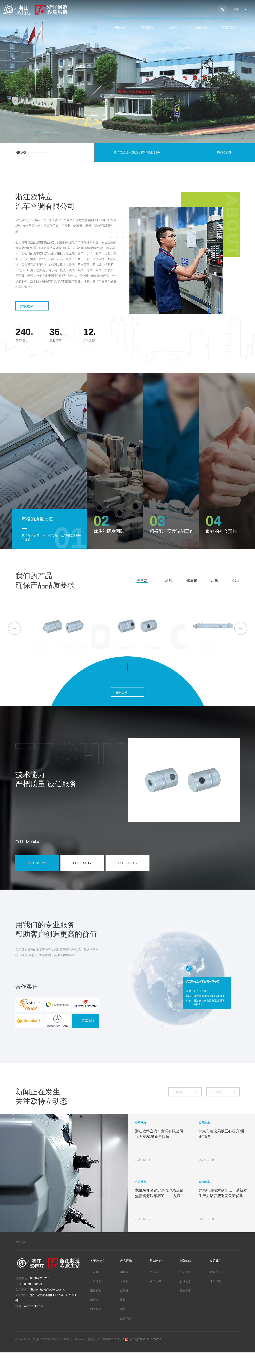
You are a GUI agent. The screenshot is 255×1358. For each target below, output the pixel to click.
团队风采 (95, 1309)
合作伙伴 (155, 1281)
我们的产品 (33, 576)
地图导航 (215, 1281)
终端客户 (174, 27)
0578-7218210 (39, 1278)
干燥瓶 (166, 580)
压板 (214, 580)
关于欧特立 (119, 27)
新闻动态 (201, 27)
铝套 (236, 580)
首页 (94, 27)
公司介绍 (95, 1271)
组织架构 (95, 1299)
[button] (14, 628)
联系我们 (228, 27)
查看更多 (185, 1290)
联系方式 (215, 1271)
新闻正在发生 (37, 1092)
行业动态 (223, 1092)
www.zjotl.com (33, 1306)
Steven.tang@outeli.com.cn (48, 1289)
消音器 (142, 580)
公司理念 (95, 1281)
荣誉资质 (95, 1290)
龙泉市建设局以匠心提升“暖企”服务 (136, 152)
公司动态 (185, 1092)
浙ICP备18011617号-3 (111, 1339)
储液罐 (191, 580)
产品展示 (148, 27)
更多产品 (125, 1318)
